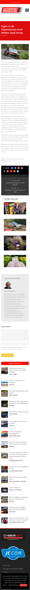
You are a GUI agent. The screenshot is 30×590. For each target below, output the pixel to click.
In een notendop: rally (9, 232)
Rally (12, 405)
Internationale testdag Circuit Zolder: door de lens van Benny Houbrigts (17, 370)
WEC (14, 511)
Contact (5, 572)
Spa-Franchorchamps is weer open (18, 412)
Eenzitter (16, 435)
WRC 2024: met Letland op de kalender (13, 268)
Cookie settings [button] (13, 585)
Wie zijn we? (6, 565)
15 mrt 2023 (12, 386)
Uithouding (23, 481)
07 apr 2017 (4, 35)
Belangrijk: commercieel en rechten (13, 569)
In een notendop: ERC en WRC (11, 215)
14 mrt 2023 (12, 448)
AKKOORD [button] (23, 585)
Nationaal (16, 481)
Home (2, 17)
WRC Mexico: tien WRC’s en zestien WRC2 (13, 252)
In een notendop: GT (15, 487)
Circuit (11, 374)
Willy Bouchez (9, 291)
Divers (15, 374)
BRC (10, 405)
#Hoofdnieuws (9, 17)
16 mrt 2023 (12, 376)
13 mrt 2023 (12, 513)
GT (14, 425)
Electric (11, 384)
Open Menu (27, 10)
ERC (19, 471)
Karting (15, 395)
